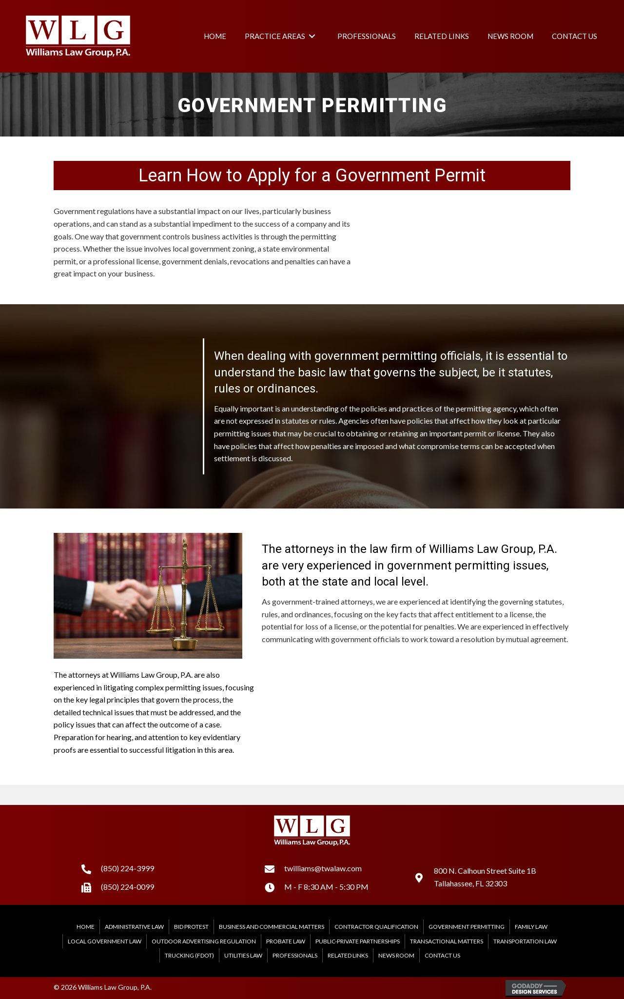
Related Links (348, 955)
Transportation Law (525, 941)
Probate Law (285, 941)
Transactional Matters (446, 941)
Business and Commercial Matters (271, 926)
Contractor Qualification (376, 926)
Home (86, 926)
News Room (396, 955)
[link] (215, 36)
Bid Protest (191, 926)
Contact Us (442, 955)
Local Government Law (104, 941)
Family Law (531, 926)
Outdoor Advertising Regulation (204, 941)
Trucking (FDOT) (189, 955)
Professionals (295, 955)
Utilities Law (243, 955)
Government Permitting (467, 926)
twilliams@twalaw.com (323, 868)
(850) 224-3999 (127, 868)
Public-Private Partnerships (357, 941)
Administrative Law (134, 926)
